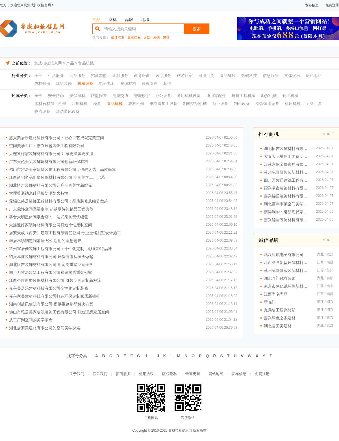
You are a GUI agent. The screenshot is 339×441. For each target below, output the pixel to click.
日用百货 (206, 75)
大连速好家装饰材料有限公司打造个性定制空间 (50, 225)
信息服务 (271, 75)
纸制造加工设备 (163, 103)
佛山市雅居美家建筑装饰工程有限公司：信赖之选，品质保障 (62, 169)
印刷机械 (80, 103)
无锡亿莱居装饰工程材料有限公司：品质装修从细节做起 (58, 201)
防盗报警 (99, 95)
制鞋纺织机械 (195, 103)
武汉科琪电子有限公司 (283, 254)
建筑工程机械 (243, 95)
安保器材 (77, 95)
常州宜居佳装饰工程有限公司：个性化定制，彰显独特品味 (60, 248)
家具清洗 (117, 38)
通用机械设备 (189, 95)
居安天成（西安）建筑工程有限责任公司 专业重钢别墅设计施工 (65, 233)
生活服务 (56, 75)
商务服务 (77, 75)
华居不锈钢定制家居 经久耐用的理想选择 (45, 240)
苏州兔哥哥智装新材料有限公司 (287, 270)
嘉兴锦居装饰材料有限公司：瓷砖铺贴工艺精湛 (287, 196)
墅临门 (270, 302)
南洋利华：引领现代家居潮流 (287, 212)
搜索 (197, 29)
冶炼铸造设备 (267, 103)
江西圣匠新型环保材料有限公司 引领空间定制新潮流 (55, 280)
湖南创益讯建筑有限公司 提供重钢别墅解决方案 (51, 304)
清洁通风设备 (68, 111)
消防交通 (120, 95)
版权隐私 (169, 374)
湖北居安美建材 (278, 326)
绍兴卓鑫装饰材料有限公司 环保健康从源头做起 (51, 256)
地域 (145, 19)
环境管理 (150, 83)
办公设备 (163, 95)
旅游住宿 (185, 75)
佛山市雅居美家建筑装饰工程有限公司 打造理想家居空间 (59, 312)
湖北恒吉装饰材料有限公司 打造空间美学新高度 (287, 148)
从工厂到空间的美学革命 (31, 320)
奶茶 (166, 38)
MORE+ (329, 134)
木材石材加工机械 (50, 103)
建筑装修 (64, 83)
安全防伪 (56, 95)
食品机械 (86, 63)
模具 (97, 103)
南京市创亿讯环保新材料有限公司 (287, 286)
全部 (38, 75)
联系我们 (100, 374)
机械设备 (85, 83)
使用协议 (146, 374)
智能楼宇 (142, 95)
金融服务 (120, 75)
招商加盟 (99, 75)
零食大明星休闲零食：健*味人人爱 (287, 156)
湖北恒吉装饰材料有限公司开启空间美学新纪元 (50, 185)
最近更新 (192, 374)
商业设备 (220, 103)
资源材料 (128, 83)
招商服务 (123, 374)
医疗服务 (163, 75)
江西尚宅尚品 (276, 294)
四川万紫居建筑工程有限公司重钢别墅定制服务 (287, 180)
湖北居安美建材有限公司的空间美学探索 (44, 328)
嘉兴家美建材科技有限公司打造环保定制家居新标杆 (54, 296)
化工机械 (290, 95)
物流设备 (42, 111)
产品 (96, 19)
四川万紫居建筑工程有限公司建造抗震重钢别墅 (50, 272)
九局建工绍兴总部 (279, 310)
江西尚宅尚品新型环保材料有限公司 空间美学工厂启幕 (57, 177)
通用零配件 (216, 95)
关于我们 (76, 374)
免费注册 (332, 5)
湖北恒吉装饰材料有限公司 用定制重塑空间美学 (51, 264)
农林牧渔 (42, 83)
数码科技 (249, 75)
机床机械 (293, 103)
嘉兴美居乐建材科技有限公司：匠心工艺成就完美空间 (56, 137)
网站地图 (215, 374)
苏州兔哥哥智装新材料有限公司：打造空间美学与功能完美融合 (287, 172)
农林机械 (136, 103)
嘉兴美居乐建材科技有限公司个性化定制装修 (48, 288)
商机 (113, 19)
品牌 (129, 19)
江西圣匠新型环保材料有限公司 (287, 262)
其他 (167, 83)
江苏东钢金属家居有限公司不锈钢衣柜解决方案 (287, 164)
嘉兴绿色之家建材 (279, 318)
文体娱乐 (292, 75)
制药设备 (242, 103)
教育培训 (142, 75)
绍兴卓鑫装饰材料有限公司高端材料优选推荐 (287, 188)
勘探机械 (269, 95)
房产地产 (313, 75)
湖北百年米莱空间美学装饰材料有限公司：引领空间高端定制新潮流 (287, 204)
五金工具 (314, 103)
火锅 (147, 38)
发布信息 (312, 5)
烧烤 (156, 38)
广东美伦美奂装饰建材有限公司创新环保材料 (48, 161)
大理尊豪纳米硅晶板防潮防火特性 (38, 193)
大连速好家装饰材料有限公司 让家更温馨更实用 (51, 153)
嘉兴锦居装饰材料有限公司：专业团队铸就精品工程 (287, 220)
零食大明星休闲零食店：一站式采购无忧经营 (48, 217)
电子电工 (107, 83)
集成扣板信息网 (48, 63)
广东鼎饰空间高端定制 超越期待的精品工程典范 (51, 209)
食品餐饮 (228, 75)
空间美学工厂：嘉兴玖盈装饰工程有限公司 (46, 145)
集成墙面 (134, 38)
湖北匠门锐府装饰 (279, 278)
